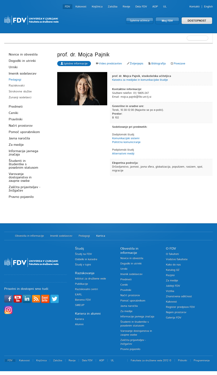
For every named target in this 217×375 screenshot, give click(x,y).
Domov (7, 236)
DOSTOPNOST (197, 20)
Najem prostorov (176, 312)
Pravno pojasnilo (21, 197)
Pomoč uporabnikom (24, 132)
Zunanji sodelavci (20, 97)
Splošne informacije (74, 63)
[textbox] (190, 38)
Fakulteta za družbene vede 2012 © (151, 360)
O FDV (171, 248)
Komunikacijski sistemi (125, 138)
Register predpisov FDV (180, 307)
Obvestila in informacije (29, 236)
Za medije (16, 144)
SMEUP (79, 305)
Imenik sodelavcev (22, 73)
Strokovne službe (20, 91)
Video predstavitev (109, 63)
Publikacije (81, 284)
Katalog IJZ (172, 270)
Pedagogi (15, 79)
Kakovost (80, 6)
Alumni (79, 324)
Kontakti (194, 6)
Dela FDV (141, 6)
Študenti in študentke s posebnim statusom (23, 164)
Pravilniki (15, 119)
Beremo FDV (83, 300)
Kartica (100, 236)
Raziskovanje (85, 273)
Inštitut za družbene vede (90, 278)
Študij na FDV (83, 254)
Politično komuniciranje (126, 142)
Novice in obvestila (23, 54)
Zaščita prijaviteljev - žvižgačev (24, 188)
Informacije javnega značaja (23, 152)
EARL (78, 294)
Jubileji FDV (173, 286)
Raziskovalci (17, 85)
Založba (112, 6)
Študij (79, 248)
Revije (126, 6)
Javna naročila (19, 138)
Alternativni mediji (123, 153)
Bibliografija (157, 63)
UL (165, 6)
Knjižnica (97, 6)
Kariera (79, 319)
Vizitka (170, 291)
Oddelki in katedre (86, 259)
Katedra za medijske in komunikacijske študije (140, 80)
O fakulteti (172, 254)
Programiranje (202, 360)
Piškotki (182, 360)
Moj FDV (167, 20)
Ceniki (13, 113)
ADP (155, 6)
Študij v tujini (83, 264)
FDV (67, 6)
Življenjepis (135, 63)
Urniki (13, 67)
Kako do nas (173, 264)
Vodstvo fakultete (177, 259)
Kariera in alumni (88, 313)
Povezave (178, 63)
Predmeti (16, 106)
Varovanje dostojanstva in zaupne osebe (20, 177)
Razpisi (170, 275)
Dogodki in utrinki (22, 60)
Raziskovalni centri (86, 289)
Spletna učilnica (139, 20)
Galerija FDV (173, 317)
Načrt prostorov (21, 125)
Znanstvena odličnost (179, 296)
